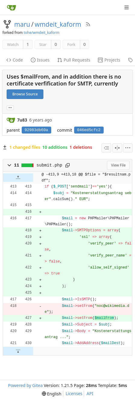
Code (14, 60)
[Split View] (117, 147)
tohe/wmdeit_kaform (41, 32)
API (89, 393)
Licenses (74, 393)
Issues (40, 60)
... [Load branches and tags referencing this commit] (10, 107)
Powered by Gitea (25, 385)
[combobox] (106, 147)
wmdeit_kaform (58, 24)
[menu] (128, 147)
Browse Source (25, 94)
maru (22, 24)
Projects (109, 60)
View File (118, 165)
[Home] (11, 7)
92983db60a (36, 130)
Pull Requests (73, 60)
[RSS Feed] (88, 24)
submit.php (49, 165)
